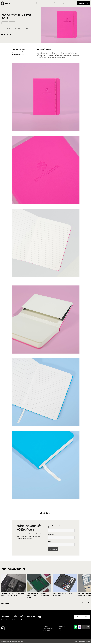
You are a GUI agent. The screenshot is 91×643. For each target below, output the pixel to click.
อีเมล (49, 541)
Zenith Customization (48, 628)
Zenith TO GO (47, 630)
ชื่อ (48, 527)
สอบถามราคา (83, 3)
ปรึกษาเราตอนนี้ (82, 617)
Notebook (12, 22)
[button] (88, 603)
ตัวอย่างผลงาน (40, 3)
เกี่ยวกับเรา (56, 3)
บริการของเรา (28, 3)
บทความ (48, 3)
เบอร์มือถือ (51, 534)
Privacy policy (20, 641)
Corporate (5, 22)
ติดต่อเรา (64, 3)
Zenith (5, 3)
